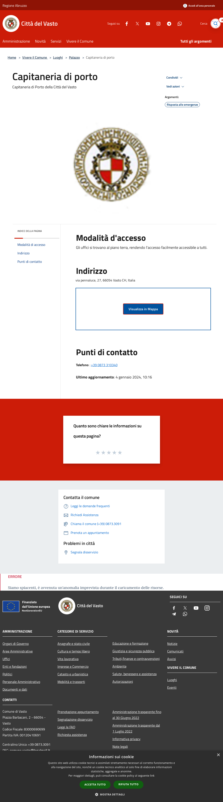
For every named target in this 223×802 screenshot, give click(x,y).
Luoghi (58, 57)
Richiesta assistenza (72, 734)
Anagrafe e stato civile (74, 643)
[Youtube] (146, 23)
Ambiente (119, 666)
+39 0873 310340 (104, 364)
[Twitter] (135, 23)
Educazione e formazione (130, 643)
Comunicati (175, 651)
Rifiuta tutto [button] (128, 784)
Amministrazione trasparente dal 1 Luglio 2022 (136, 728)
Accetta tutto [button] (95, 784)
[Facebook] (124, 23)
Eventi (172, 687)
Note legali (120, 746)
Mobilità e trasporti (71, 681)
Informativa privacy (126, 738)
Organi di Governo (16, 643)
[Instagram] (156, 23)
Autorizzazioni (122, 681)
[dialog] (111, 776)
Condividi (175, 77)
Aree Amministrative (18, 651)
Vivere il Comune (35, 57)
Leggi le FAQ (66, 727)
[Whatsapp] (177, 23)
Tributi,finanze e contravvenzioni (136, 658)
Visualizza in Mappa (143, 309)
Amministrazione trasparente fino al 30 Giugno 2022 (136, 714)
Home (12, 57)
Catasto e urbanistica (73, 674)
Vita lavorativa (68, 658)
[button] (111, 794)
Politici (7, 674)
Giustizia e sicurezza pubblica (133, 651)
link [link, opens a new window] (152, 775)
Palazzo (74, 57)
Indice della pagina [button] (29, 231)
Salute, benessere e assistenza (134, 673)
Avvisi (171, 658)
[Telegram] (167, 23)
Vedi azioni (175, 86)
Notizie (172, 643)
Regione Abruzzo (15, 5)
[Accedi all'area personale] (199, 6)
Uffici (6, 658)
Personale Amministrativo (21, 681)
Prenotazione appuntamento (78, 711)
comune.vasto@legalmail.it (30, 750)
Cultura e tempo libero (74, 651)
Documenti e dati (15, 689)
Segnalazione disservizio (75, 719)
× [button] (218, 755)
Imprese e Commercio (73, 666)
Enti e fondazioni (15, 666)
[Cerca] (215, 23)
